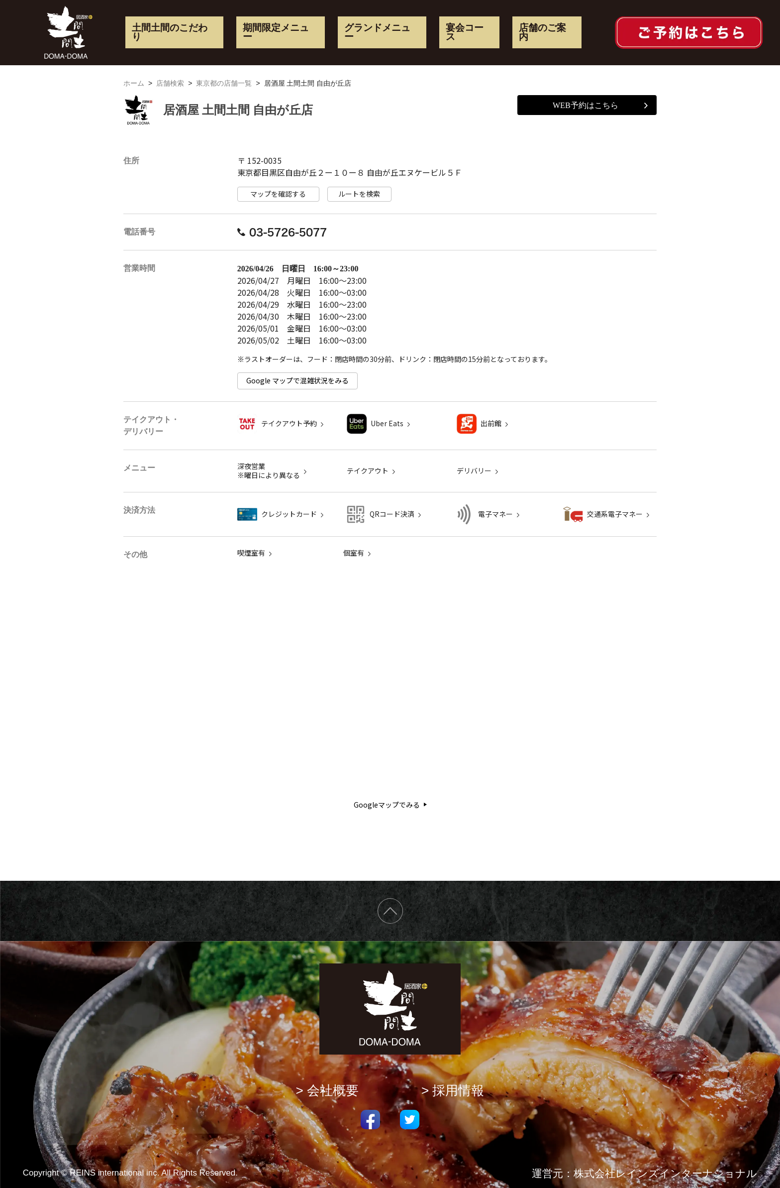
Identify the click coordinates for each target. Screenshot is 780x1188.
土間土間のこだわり (169, 32)
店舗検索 (170, 83)
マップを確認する (278, 194)
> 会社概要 (327, 1090)
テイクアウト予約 (289, 423)
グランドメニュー (377, 32)
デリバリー (474, 471)
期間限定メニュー (276, 32)
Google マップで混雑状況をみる (297, 380)
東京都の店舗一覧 (224, 83)
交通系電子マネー (615, 514)
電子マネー (495, 514)
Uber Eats (387, 423)
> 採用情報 (453, 1090)
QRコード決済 (392, 514)
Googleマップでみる (390, 805)
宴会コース (465, 32)
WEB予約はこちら (600, 105)
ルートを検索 (359, 194)
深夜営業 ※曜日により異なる (268, 470)
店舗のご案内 (542, 32)
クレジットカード (289, 514)
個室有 (353, 553)
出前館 (491, 423)
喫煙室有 (251, 553)
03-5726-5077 (282, 232)
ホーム (133, 83)
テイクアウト (368, 471)
